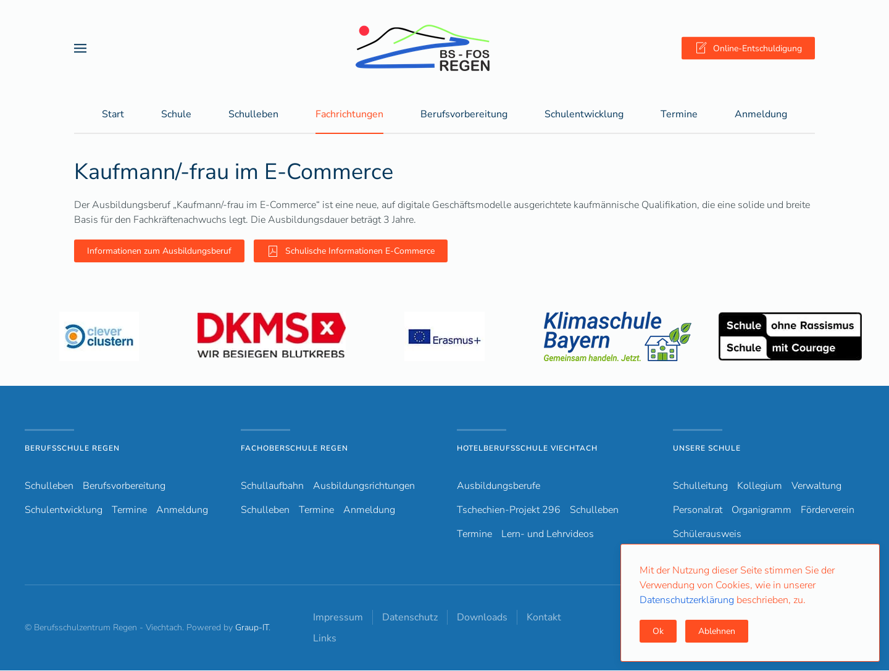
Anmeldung (761, 115)
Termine (679, 115)
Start (113, 115)
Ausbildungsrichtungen (364, 486)
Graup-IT (252, 628)
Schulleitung (700, 486)
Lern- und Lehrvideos (547, 534)
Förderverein (827, 510)
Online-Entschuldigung (748, 48)
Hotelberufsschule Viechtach (527, 449)
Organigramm (761, 510)
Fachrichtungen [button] (349, 115)
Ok (658, 631)
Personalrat (697, 510)
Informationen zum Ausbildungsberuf (159, 251)
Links (324, 639)
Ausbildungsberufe (498, 486)
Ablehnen (716, 631)
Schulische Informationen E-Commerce (351, 252)
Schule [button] (176, 115)
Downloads (482, 618)
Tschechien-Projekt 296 (509, 510)
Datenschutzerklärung (688, 600)
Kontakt (544, 618)
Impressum (338, 618)
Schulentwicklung (63, 510)
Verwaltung (816, 486)
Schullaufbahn (272, 486)
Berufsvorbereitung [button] (463, 115)
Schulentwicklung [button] (584, 115)
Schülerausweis (707, 534)
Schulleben (253, 115)
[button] (80, 48)
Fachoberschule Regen (294, 449)
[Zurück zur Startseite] (444, 48)
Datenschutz (410, 618)
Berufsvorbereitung (124, 486)
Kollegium (759, 486)
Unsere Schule (707, 449)
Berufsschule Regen (72, 449)
